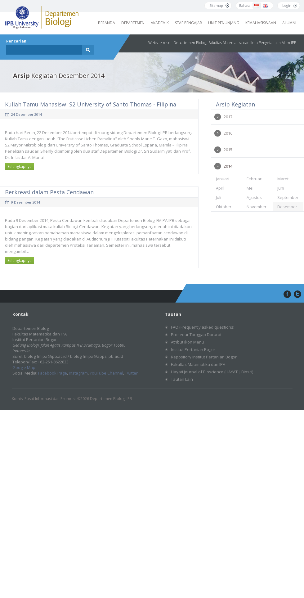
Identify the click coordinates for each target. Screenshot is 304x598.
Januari (222, 179)
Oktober (223, 206)
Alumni (289, 22)
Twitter (131, 373)
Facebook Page (52, 373)
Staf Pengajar (188, 22)
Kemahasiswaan (260, 22)
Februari (254, 179)
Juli (218, 197)
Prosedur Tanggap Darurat (196, 334)
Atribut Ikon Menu (187, 342)
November (256, 206)
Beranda (106, 22)
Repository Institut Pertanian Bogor (204, 357)
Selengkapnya (19, 166)
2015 (228, 149)
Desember (287, 206)
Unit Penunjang (223, 22)
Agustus (254, 197)
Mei (250, 188)
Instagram (78, 373)
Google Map (23, 367)
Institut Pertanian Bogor (193, 349)
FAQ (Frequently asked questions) (202, 327)
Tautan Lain (182, 379)
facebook (286, 294)
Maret (282, 179)
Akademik (160, 22)
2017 (228, 116)
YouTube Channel (106, 373)
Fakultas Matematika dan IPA (198, 364)
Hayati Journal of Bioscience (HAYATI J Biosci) (212, 372)
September (287, 197)
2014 (228, 166)
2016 (228, 133)
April (220, 188)
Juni (280, 188)
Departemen (133, 22)
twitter (297, 294)
